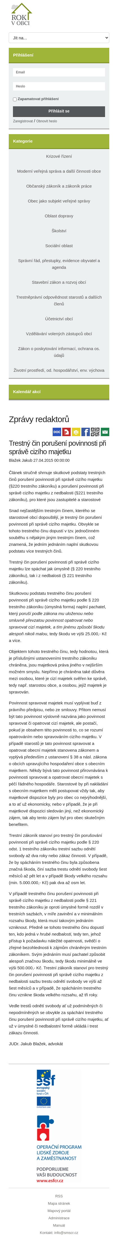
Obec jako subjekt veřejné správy (59, 201)
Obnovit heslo (46, 121)
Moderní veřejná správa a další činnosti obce (59, 171)
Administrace (59, 1218)
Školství (59, 230)
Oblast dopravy (59, 215)
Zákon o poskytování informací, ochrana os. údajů (59, 352)
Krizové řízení (59, 156)
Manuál (59, 1225)
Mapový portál (59, 1211)
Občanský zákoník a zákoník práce (59, 186)
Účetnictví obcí (59, 318)
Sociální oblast (59, 245)
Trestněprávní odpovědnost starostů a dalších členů (59, 300)
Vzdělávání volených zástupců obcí (59, 333)
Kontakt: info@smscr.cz (59, 1233)
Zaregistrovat (23, 121)
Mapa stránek (59, 1203)
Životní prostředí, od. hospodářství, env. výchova (59, 370)
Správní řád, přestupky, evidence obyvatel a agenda (59, 264)
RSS (59, 1196)
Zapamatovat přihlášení (36, 99)
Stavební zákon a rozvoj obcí (59, 282)
